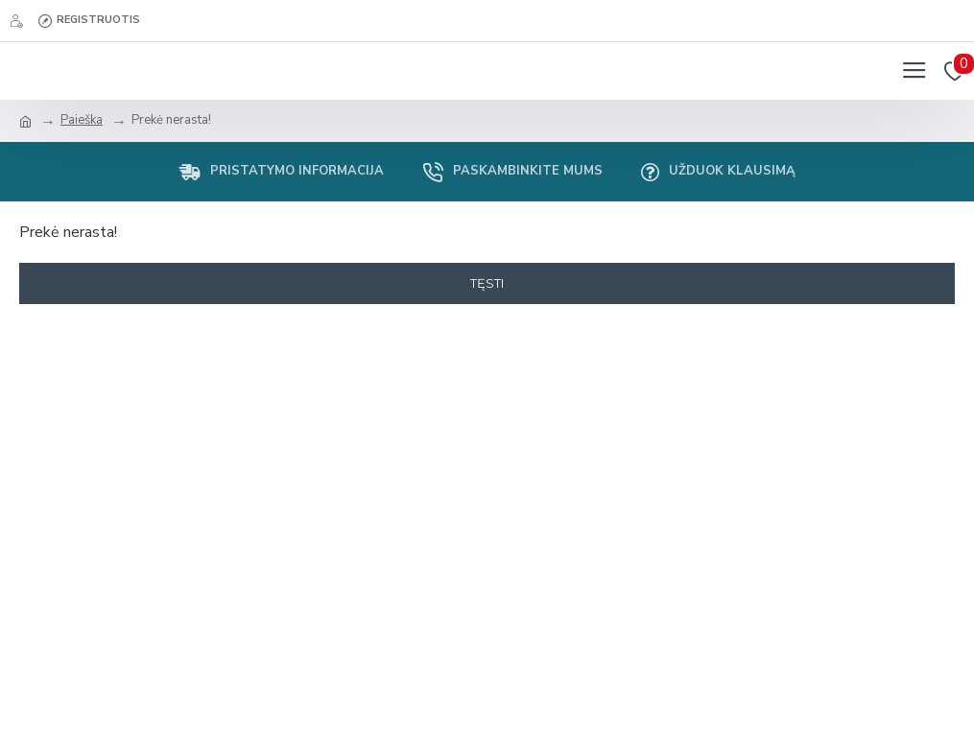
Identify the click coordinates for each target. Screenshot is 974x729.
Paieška (81, 120)
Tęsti (487, 283)
